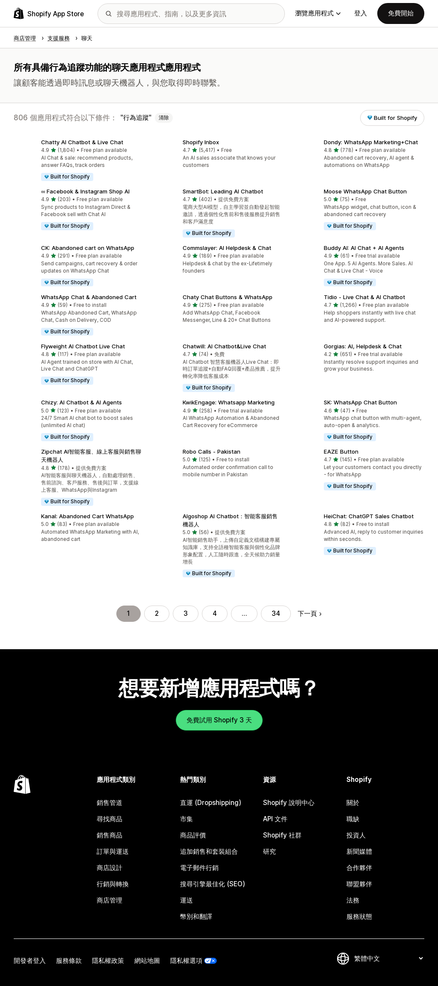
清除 (164, 118)
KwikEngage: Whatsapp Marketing (229, 402)
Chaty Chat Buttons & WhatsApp (227, 297)
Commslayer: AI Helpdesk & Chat (227, 247)
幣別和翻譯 (196, 916)
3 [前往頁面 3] (185, 613)
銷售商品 (109, 835)
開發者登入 (30, 960)
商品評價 (193, 835)
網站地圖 (147, 960)
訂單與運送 (113, 851)
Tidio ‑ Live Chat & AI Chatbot (364, 297)
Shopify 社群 (282, 835)
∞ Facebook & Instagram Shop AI (85, 191)
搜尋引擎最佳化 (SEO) (212, 884)
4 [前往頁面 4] (215, 613)
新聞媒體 (359, 851)
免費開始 (401, 13)
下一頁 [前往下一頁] (309, 613)
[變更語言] (388, 958)
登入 (360, 13)
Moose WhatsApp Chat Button (365, 191)
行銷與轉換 (113, 884)
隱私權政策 (108, 960)
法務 (352, 900)
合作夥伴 (359, 868)
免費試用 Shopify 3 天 (219, 720)
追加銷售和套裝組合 (209, 851)
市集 (186, 819)
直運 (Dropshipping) (210, 803)
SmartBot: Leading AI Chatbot (223, 191)
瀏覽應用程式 (317, 13)
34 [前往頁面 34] (276, 613)
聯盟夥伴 (359, 884)
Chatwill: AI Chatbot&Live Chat (224, 346)
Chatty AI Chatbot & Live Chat (82, 142)
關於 (352, 803)
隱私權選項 (186, 960)
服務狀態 (359, 916)
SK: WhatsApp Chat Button (360, 402)
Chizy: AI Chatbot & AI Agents (81, 402)
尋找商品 (109, 819)
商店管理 (109, 900)
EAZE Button (341, 451)
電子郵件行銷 (199, 868)
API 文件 (275, 819)
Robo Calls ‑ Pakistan (211, 451)
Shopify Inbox (201, 142)
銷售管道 (109, 803)
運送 (186, 900)
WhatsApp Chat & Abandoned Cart (88, 297)
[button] (78, 161)
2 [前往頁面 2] (157, 613)
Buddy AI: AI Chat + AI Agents (364, 247)
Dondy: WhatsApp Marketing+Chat (371, 142)
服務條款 (69, 960)
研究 (269, 851)
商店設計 (109, 868)
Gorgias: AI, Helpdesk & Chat (363, 346)
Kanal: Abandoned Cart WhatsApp (87, 516)
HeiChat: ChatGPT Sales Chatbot (369, 516)
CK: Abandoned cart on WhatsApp (87, 247)
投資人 (356, 835)
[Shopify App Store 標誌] (49, 13)
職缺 (352, 819)
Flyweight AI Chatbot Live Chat (83, 346)
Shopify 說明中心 (288, 803)
